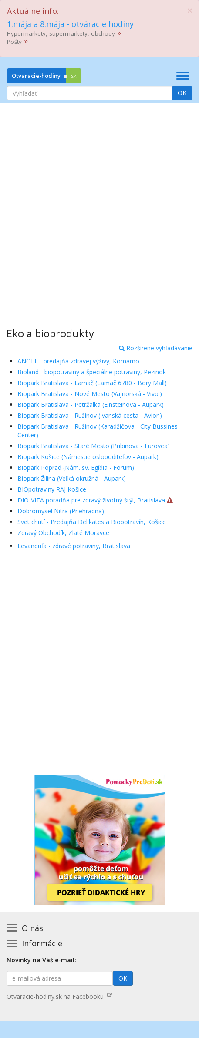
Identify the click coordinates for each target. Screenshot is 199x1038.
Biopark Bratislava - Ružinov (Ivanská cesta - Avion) (89, 415)
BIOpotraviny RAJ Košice (51, 489)
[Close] (189, 10)
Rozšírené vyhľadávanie (155, 348)
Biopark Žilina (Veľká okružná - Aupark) (71, 478)
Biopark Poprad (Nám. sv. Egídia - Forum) (75, 467)
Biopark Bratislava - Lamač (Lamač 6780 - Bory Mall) (92, 383)
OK (182, 93)
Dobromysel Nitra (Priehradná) (60, 511)
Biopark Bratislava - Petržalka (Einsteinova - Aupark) (90, 404)
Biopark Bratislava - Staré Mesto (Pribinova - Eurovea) (93, 446)
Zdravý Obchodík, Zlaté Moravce (63, 533)
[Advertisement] (99, 209)
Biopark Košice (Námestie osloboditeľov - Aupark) (88, 456)
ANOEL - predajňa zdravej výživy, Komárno (78, 361)
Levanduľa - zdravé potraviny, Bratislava (73, 546)
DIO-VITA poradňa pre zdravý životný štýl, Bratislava (91, 500)
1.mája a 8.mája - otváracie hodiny (70, 24)
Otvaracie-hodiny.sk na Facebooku (59, 996)
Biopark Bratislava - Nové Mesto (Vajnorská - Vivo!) (89, 393)
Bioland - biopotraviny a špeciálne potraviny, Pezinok (91, 372)
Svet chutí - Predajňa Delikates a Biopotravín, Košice (91, 522)
